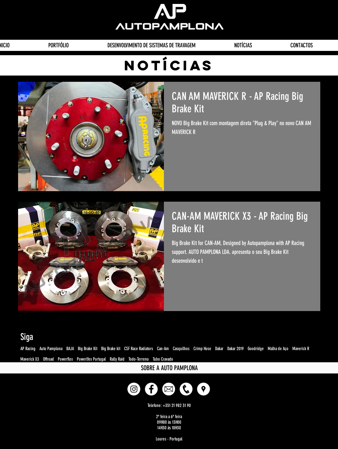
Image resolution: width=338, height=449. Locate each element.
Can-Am (163, 348)
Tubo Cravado (163, 359)
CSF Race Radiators (138, 348)
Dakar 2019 (235, 348)
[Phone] (186, 389)
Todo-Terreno (138, 359)
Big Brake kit (110, 348)
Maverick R (300, 348)
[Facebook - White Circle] (151, 389)
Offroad (48, 359)
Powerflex (65, 359)
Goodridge (256, 348)
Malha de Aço (278, 348)
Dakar (219, 348)
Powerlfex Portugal (91, 359)
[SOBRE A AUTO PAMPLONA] (169, 367)
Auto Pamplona (50, 348)
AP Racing (27, 348)
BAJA (70, 348)
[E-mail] (168, 389)
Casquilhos (181, 348)
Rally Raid (117, 359)
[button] (203, 389)
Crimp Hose (202, 348)
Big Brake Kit (87, 348)
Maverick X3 (29, 359)
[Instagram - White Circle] (133, 389)
